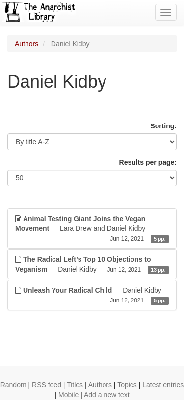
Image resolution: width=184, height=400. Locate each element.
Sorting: (163, 126)
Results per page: (148, 162)
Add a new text (107, 395)
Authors (26, 44)
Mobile (68, 395)
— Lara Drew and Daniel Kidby (92, 229)
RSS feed (46, 385)
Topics (127, 385)
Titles (75, 385)
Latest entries (163, 385)
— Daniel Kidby (92, 264)
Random (13, 385)
